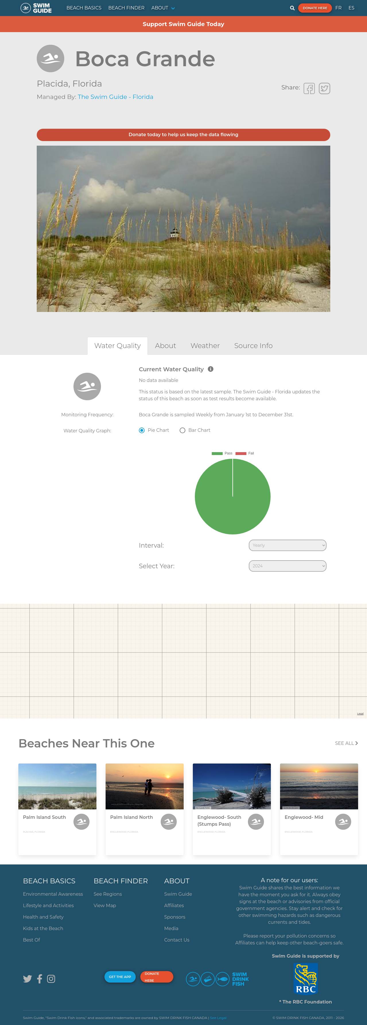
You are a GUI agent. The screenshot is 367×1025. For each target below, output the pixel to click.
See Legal (218, 1018)
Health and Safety (43, 917)
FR (338, 8)
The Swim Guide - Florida (116, 96)
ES (351, 8)
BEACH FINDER (126, 8)
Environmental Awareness (53, 894)
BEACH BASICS (84, 8)
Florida (87, 83)
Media (171, 928)
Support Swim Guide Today (183, 24)
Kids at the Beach (43, 928)
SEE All (346, 743)
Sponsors (174, 917)
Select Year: (156, 566)
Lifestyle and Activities (48, 905)
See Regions (108, 894)
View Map (105, 905)
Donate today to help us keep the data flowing (183, 134)
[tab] (117, 345)
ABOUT (160, 8)
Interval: (151, 545)
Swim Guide (178, 894)
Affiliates (174, 905)
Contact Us (176, 940)
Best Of (31, 940)
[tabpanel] (183, 470)
